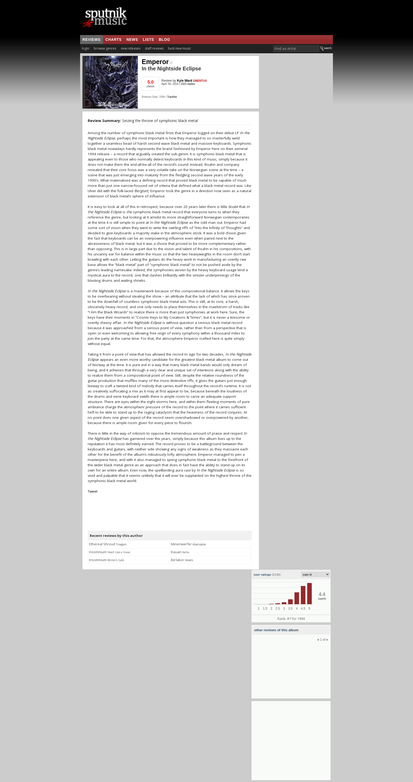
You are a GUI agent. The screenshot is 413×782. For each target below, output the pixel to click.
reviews (91, 39)
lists (148, 39)
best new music (179, 48)
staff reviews (154, 48)
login (85, 48)
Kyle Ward (184, 80)
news (132, 39)
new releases (130, 48)
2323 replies (188, 83)
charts (113, 39)
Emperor (157, 61)
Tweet (92, 491)
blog (164, 39)
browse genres (105, 48)
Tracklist (172, 96)
